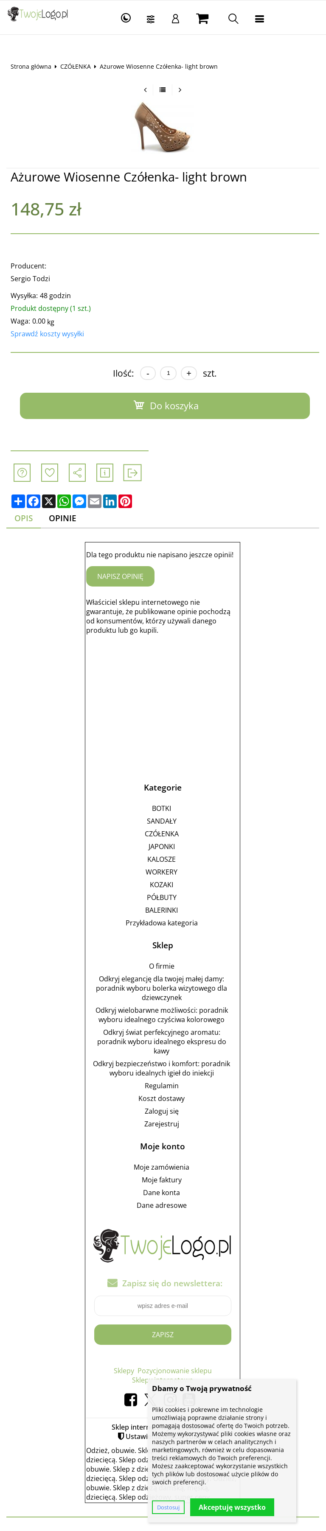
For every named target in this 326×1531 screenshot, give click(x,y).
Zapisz (163, 1334)
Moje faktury (162, 1180)
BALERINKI (162, 910)
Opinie (63, 518)
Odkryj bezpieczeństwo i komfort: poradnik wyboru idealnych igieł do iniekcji (161, 1068)
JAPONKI (162, 846)
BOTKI (161, 808)
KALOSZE (162, 859)
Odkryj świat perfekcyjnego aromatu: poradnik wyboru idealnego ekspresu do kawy (161, 1042)
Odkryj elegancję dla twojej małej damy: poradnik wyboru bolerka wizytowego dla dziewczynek (162, 988)
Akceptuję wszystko (232, 1507)
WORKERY (162, 872)
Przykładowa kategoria (162, 923)
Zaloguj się (162, 1111)
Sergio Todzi (30, 278)
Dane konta (161, 1192)
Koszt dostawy (162, 1098)
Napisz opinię (121, 576)
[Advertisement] (163, 701)
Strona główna (31, 66)
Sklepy (124, 1370)
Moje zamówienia (162, 1167)
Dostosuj (168, 1507)
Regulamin (162, 1085)
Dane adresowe (162, 1205)
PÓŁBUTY (162, 897)
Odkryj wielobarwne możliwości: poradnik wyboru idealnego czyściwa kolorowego (162, 1015)
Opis (23, 518)
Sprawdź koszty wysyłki (47, 333)
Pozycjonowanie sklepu (175, 1370)
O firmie (161, 966)
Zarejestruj (161, 1124)
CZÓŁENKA (75, 66)
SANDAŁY (162, 821)
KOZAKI (162, 884)
